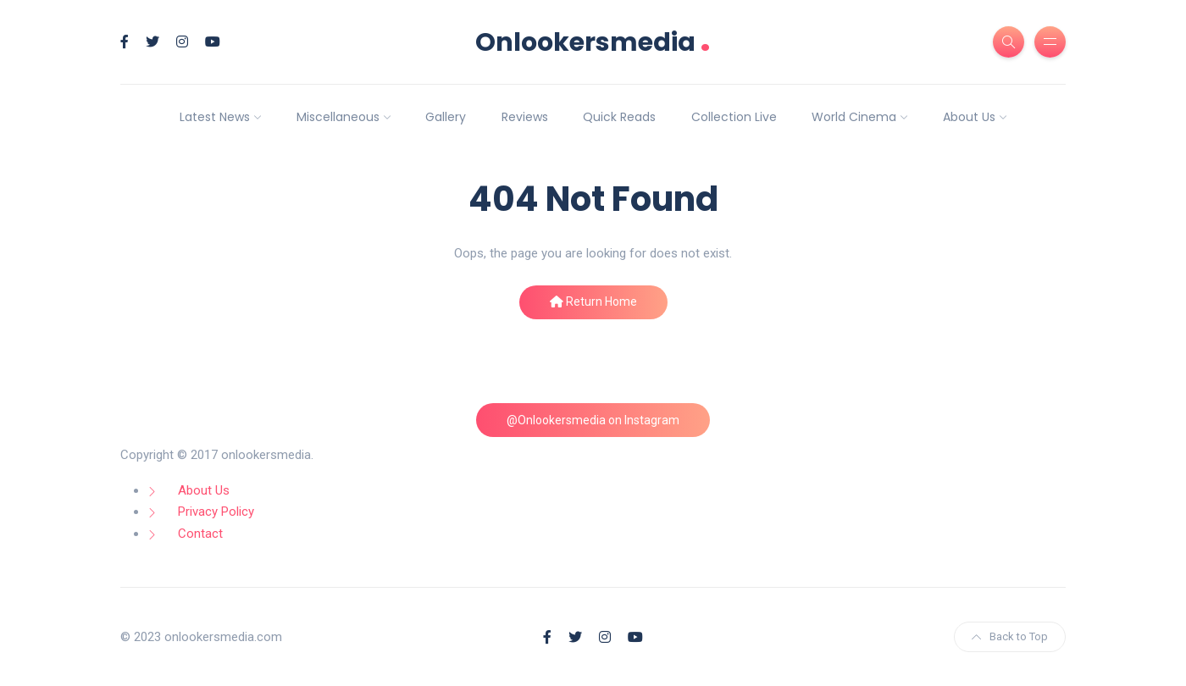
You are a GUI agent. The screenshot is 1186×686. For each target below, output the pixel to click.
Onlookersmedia (593, 42)
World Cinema (854, 116)
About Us (969, 116)
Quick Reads (619, 116)
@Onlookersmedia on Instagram (593, 420)
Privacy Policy (216, 511)
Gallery (445, 116)
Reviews (525, 116)
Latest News (215, 116)
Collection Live (734, 116)
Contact (200, 533)
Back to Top (1010, 636)
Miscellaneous (338, 116)
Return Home (593, 301)
